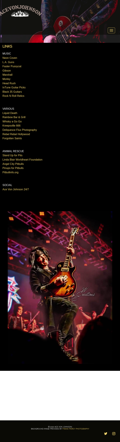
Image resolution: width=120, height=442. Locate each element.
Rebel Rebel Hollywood (16, 134)
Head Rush (9, 83)
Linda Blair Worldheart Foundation (22, 159)
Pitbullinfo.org (10, 172)
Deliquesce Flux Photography (19, 130)
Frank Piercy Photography (75, 429)
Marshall (7, 74)
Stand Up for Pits (12, 155)
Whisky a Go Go (12, 121)
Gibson (6, 70)
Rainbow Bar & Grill (14, 117)
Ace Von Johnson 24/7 (15, 189)
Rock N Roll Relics (13, 95)
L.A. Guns (8, 62)
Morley (6, 79)
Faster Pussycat (11, 66)
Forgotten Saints (12, 138)
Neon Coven (9, 57)
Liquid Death (9, 113)
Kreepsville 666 (11, 125)
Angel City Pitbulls (13, 164)
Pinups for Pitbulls (13, 168)
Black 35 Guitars (12, 91)
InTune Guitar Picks (14, 87)
